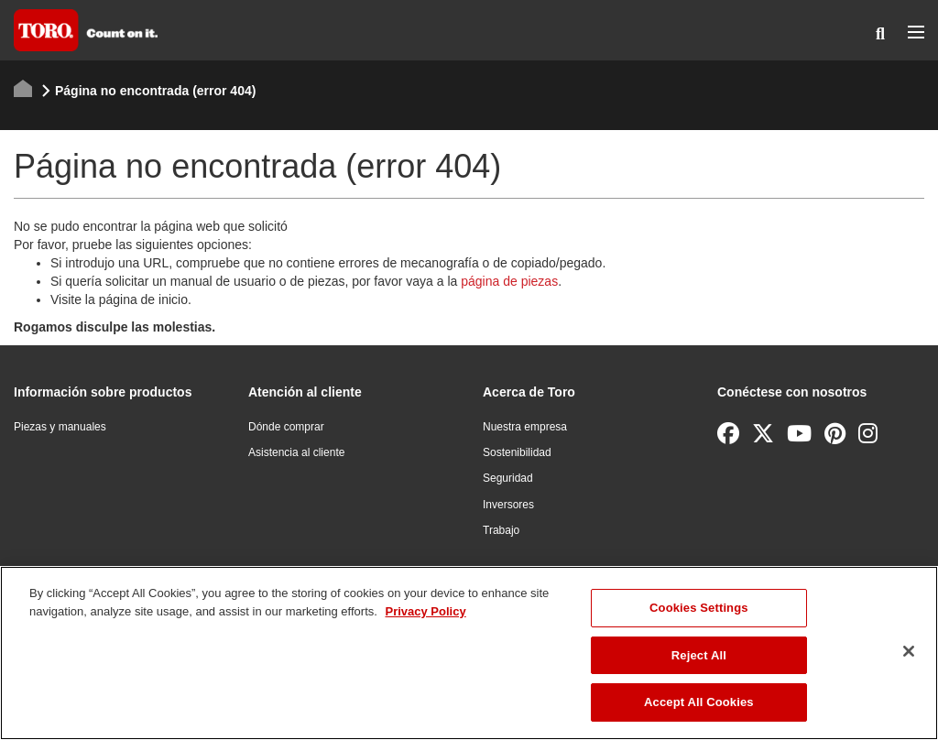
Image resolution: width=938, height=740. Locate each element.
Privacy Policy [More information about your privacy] (425, 611)
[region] (469, 653)
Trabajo (501, 530)
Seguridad (508, 478)
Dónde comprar (286, 426)
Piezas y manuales (60, 426)
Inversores (508, 504)
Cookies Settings (698, 608)
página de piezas (509, 281)
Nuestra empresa (525, 426)
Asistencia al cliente (296, 452)
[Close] (909, 651)
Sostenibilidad (517, 452)
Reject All (698, 655)
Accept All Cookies (699, 702)
